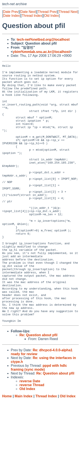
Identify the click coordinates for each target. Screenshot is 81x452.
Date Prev (10, 12)
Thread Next (68, 12)
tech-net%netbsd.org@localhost (43, 39)
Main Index (24, 448)
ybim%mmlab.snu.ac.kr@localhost (41, 52)
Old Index (51, 15)
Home (7, 448)
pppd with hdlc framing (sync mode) (39, 419)
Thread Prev (47, 12)
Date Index (11, 15)
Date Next (28, 12)
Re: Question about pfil (38, 387)
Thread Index (32, 15)
